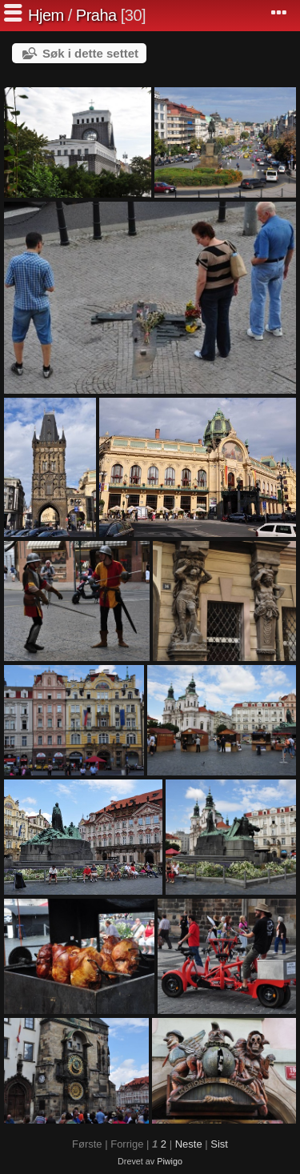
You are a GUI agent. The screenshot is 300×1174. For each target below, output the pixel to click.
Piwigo (169, 1161)
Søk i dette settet (90, 53)
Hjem (46, 15)
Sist (219, 1144)
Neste (188, 1144)
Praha (96, 15)
